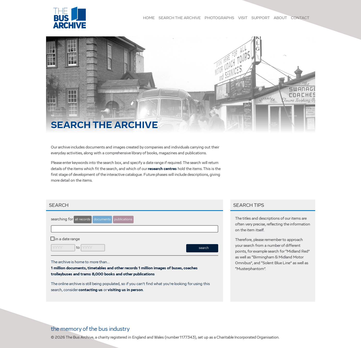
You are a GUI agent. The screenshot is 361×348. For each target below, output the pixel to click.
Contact (300, 18)
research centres (162, 169)
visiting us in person (125, 290)
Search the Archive (180, 18)
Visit (243, 18)
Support (260, 18)
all (82, 219)
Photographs (219, 18)
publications (123, 219)
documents (102, 219)
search (204, 248)
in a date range (67, 239)
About (280, 18)
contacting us (91, 290)
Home (149, 18)
